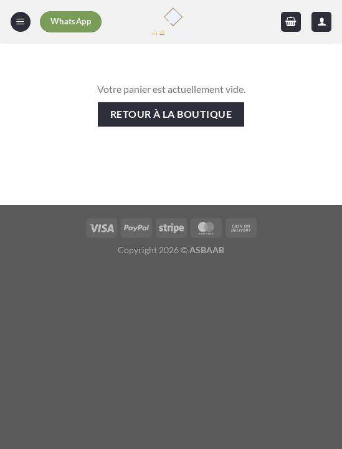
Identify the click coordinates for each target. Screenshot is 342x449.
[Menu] (21, 22)
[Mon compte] (321, 22)
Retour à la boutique (171, 114)
